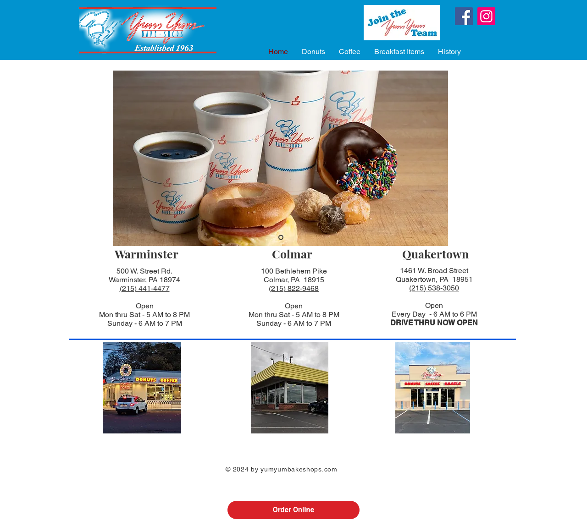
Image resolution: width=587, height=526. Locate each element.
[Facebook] (464, 16)
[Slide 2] (280, 237)
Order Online (293, 509)
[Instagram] (486, 16)
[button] (313, 51)
